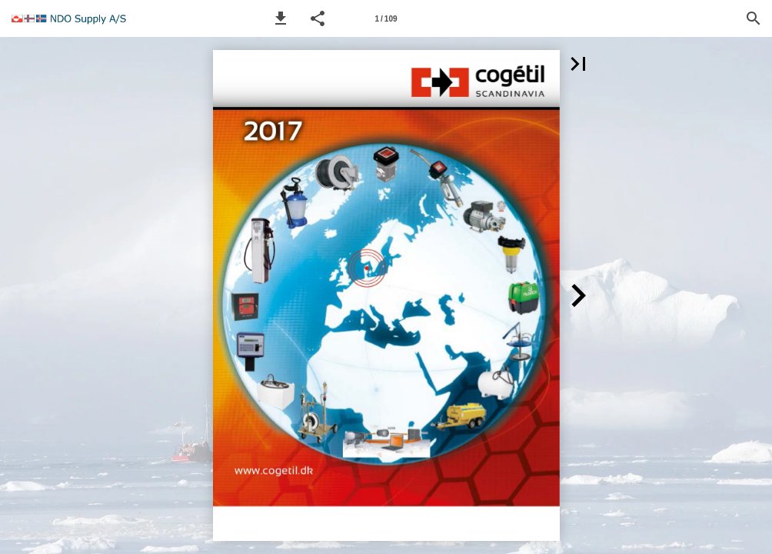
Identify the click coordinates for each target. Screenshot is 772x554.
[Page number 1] (386, 18)
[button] (280, 18)
